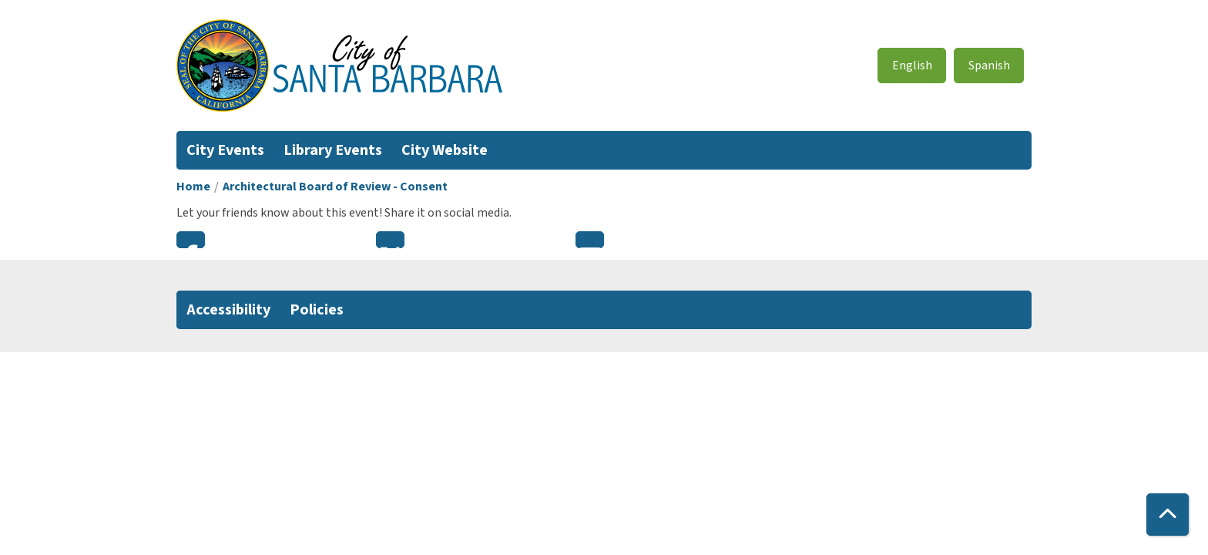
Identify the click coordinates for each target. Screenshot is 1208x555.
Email (589, 239)
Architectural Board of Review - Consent (335, 186)
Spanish (989, 65)
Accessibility (228, 310)
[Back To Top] (1167, 514)
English (912, 65)
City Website (444, 150)
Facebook (190, 239)
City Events (225, 150)
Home (193, 186)
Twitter (390, 239)
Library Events (333, 150)
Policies (317, 310)
